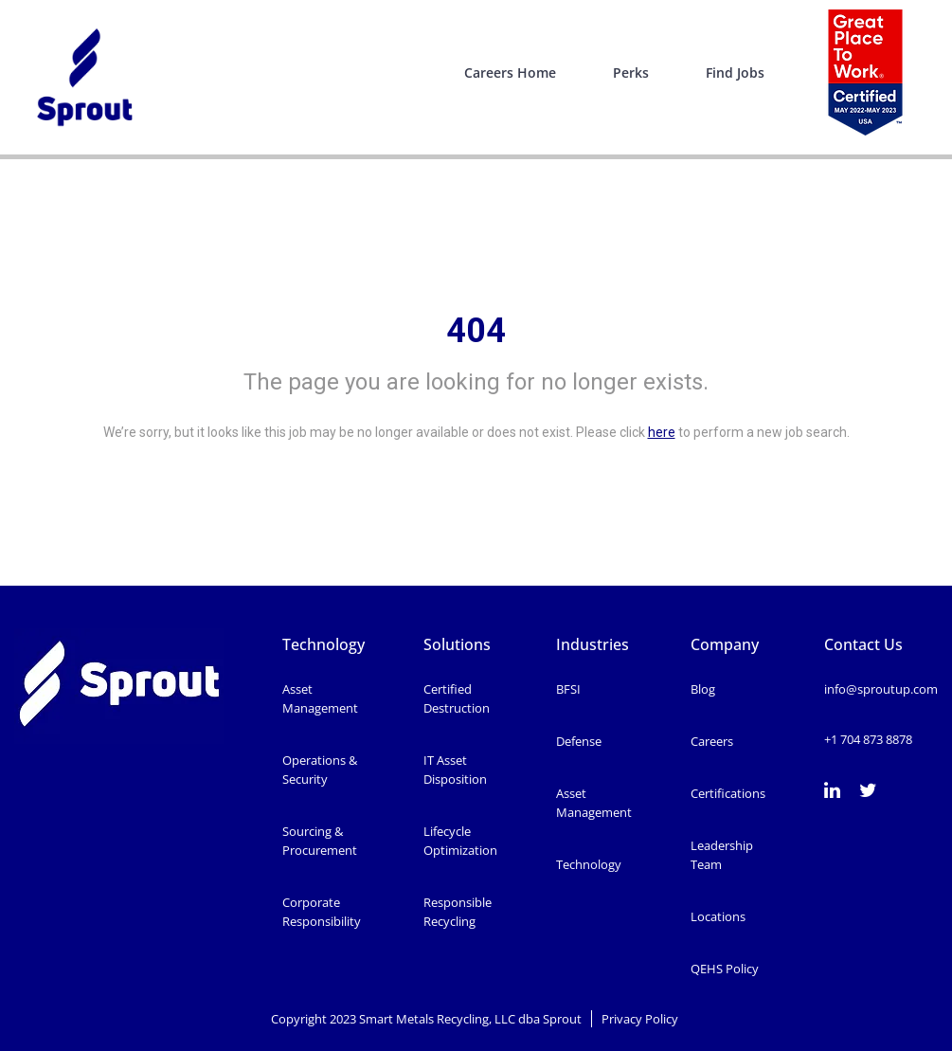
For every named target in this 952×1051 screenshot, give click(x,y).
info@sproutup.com (881, 689)
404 (476, 331)
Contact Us (863, 644)
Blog (703, 689)
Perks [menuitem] (631, 72)
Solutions (457, 644)
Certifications (728, 793)
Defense (579, 741)
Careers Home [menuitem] (510, 72)
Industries (592, 644)
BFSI (568, 689)
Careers (712, 741)
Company (725, 644)
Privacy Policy (641, 1018)
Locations (718, 916)
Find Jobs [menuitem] (735, 72)
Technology (323, 644)
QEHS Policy (725, 968)
